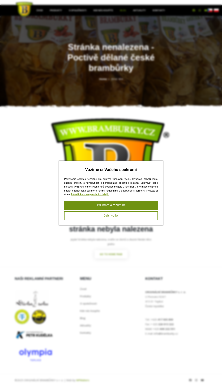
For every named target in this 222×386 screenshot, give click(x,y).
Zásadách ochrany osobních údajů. (90, 194)
